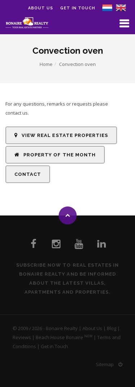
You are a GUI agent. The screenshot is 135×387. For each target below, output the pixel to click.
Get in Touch (77, 8)
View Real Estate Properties (61, 135)
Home (46, 64)
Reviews (22, 337)
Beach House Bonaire (59, 337)
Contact (27, 174)
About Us (92, 328)
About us (40, 8)
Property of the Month (55, 154)
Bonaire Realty (62, 328)
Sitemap (105, 364)
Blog (111, 328)
